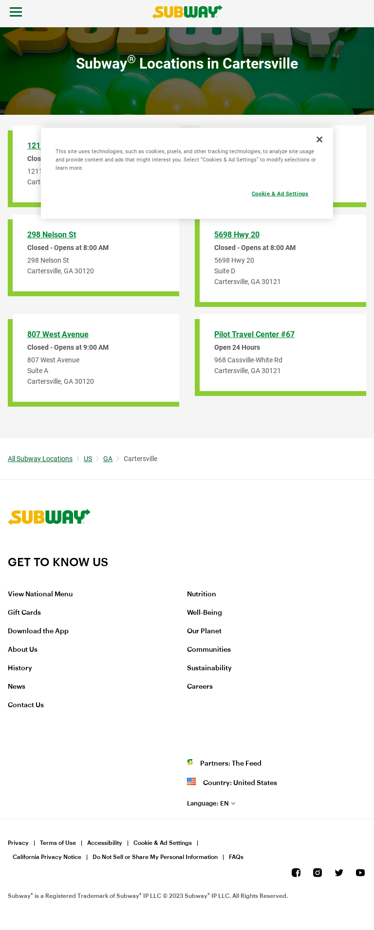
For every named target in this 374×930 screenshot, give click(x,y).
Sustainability (209, 668)
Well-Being (204, 612)
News (16, 686)
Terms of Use (58, 843)
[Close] (319, 139)
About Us (22, 649)
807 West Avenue (58, 334)
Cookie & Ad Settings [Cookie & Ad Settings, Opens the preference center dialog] (280, 193)
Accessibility (104, 843)
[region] (187, 172)
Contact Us (26, 705)
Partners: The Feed (231, 763)
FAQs (236, 857)
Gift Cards (24, 612)
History (20, 668)
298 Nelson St (51, 234)
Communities (209, 649)
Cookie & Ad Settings (162, 843)
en (208, 803)
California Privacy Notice (47, 857)
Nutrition (201, 594)
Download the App (38, 631)
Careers (200, 686)
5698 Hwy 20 (237, 234)
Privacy (18, 843)
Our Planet (204, 631)
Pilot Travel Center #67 (254, 334)
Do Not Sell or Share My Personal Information (155, 857)
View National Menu (40, 594)
